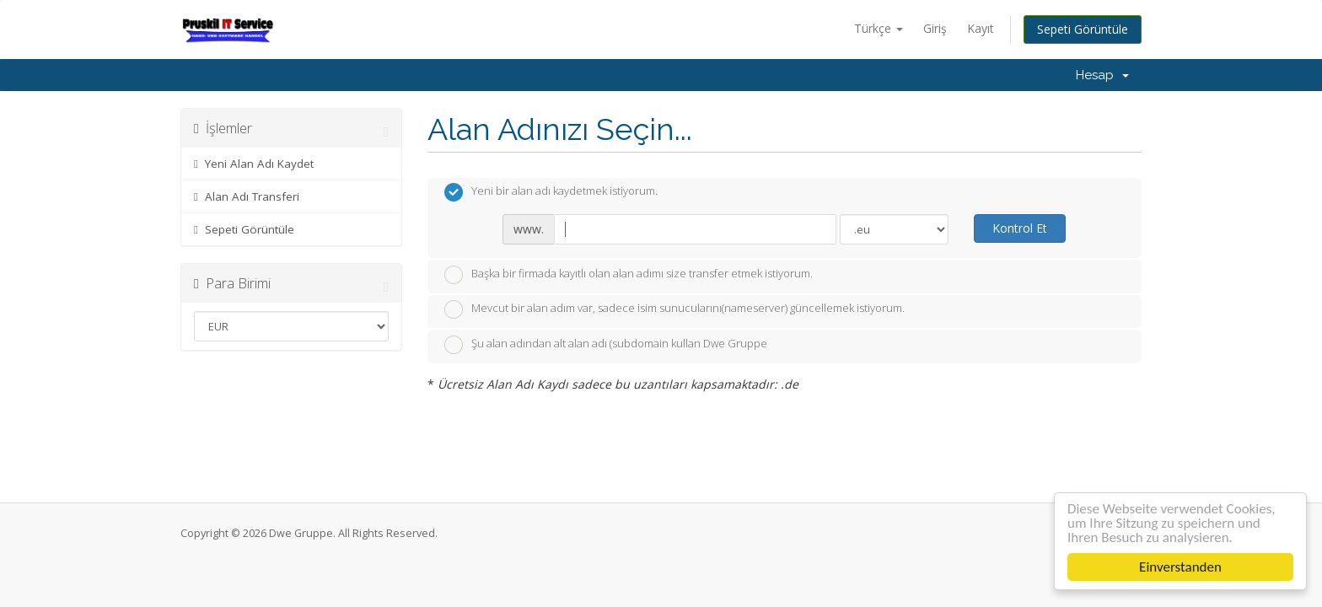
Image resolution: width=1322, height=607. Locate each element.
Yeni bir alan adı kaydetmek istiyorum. (551, 192)
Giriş (935, 28)
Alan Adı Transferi (246, 196)
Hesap (1102, 75)
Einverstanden (1182, 567)
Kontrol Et (1019, 228)
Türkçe (878, 28)
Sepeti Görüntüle (1082, 29)
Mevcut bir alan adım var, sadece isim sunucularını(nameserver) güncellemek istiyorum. (674, 309)
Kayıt (980, 28)
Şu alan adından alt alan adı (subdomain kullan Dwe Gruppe (605, 345)
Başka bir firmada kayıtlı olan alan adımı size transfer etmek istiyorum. (628, 275)
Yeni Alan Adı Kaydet (254, 163)
